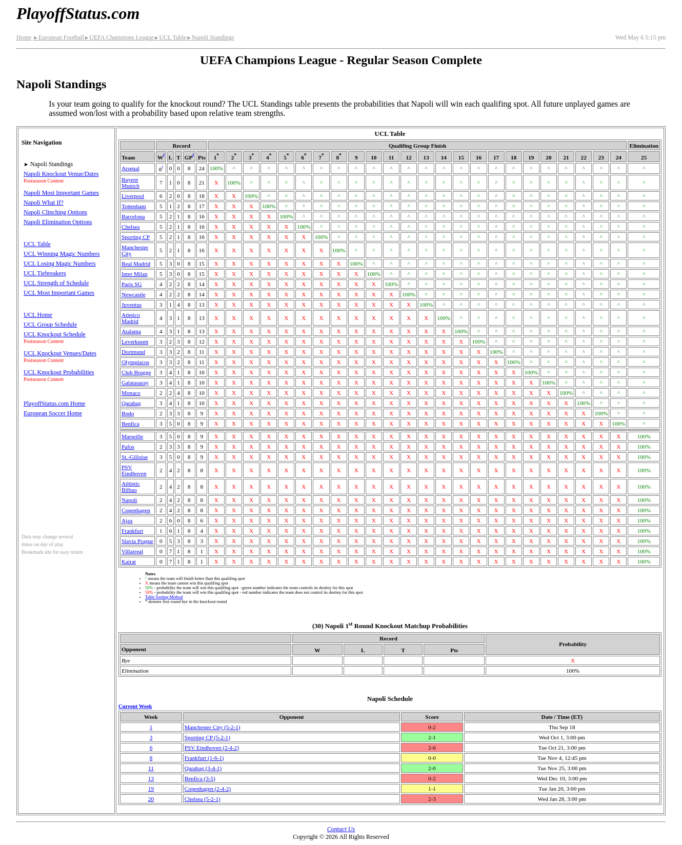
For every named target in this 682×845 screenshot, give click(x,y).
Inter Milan (135, 274)
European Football (58, 37)
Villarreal (132, 551)
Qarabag (131, 403)
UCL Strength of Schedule (56, 283)
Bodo (128, 413)
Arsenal (130, 168)
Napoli (129, 500)
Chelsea (130, 227)
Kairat (129, 561)
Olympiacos (135, 362)
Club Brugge (136, 372)
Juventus (132, 304)
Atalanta (131, 331)
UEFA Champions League (119, 37)
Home (23, 37)
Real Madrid (136, 263)
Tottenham (134, 206)
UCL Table (170, 37)
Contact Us (341, 829)
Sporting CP (136, 237)
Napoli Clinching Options (55, 212)
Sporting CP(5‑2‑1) (207, 737)
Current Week (135, 706)
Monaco (131, 393)
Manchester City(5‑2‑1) (212, 727)
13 (151, 778)
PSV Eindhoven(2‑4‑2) (212, 748)
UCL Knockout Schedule (55, 334)
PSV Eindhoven (134, 470)
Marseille (132, 436)
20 (151, 799)
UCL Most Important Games (59, 292)
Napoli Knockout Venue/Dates (61, 173)
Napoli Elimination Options (58, 222)
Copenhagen (136, 510)
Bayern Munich (130, 182)
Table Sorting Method (164, 597)
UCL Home (38, 314)
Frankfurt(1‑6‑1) (204, 758)
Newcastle (134, 294)
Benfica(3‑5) (200, 778)
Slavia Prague (137, 541)
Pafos (128, 447)
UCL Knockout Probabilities (59, 372)
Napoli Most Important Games (61, 192)
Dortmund (133, 352)
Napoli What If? (44, 202)
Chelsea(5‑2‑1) (202, 799)
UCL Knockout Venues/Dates (60, 353)
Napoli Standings (210, 37)
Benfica (130, 423)
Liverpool (133, 196)
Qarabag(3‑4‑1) (203, 768)
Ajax (127, 520)
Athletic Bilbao (131, 486)
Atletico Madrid (131, 318)
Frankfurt (132, 531)
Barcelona (133, 216)
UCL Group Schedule (50, 324)
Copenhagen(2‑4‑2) (208, 789)
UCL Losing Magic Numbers (60, 263)
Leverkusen (135, 341)
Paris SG (132, 284)
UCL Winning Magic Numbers (62, 253)
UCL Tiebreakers (45, 273)
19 (151, 789)
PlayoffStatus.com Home (54, 403)
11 (151, 768)
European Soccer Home (53, 413)
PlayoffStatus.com (77, 13)
